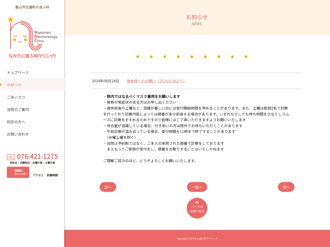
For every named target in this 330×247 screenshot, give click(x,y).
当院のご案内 (18, 109)
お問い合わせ (18, 134)
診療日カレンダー (21, 172)
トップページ (18, 72)
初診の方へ (16, 121)
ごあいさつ (16, 97)
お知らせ (14, 84)
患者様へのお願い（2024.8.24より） (156, 80)
